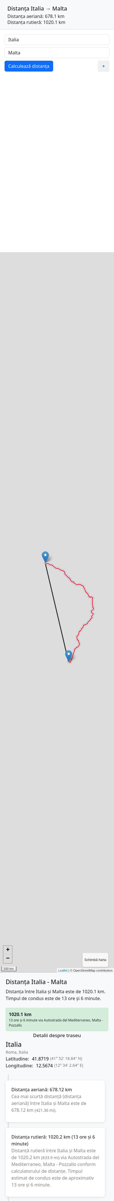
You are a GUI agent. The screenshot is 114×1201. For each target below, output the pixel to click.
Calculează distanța (28, 66)
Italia (37, 8)
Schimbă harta (95, 960)
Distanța (18, 8)
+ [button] (8, 950)
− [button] (8, 958)
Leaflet (63, 970)
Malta (59, 8)
